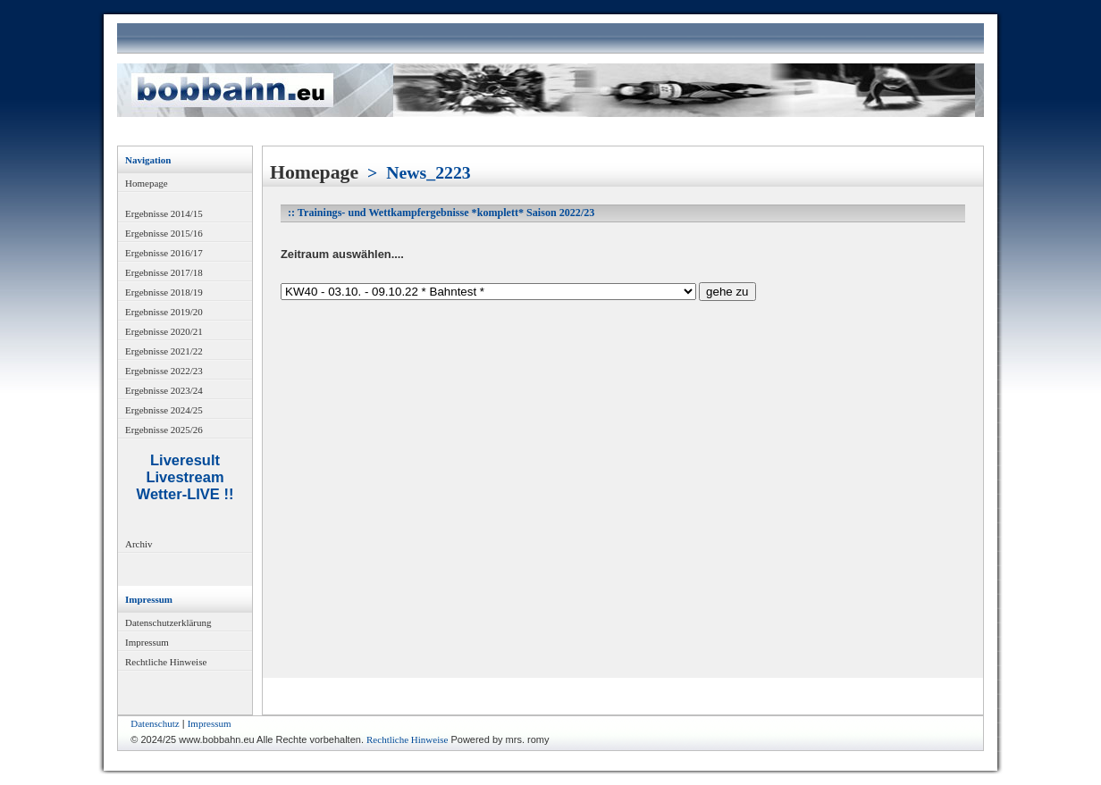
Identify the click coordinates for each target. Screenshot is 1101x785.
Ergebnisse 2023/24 (164, 390)
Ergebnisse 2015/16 (164, 233)
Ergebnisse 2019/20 (164, 311)
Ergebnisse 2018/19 (164, 292)
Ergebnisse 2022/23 (164, 370)
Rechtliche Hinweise (165, 661)
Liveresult (185, 460)
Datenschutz (154, 723)
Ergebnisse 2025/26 (164, 429)
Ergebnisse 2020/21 (164, 331)
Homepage (146, 183)
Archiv (139, 544)
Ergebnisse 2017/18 (164, 272)
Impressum (147, 642)
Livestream (184, 477)
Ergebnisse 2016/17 (164, 252)
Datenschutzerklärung (168, 622)
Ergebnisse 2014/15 (164, 213)
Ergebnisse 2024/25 (164, 410)
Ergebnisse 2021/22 (164, 351)
